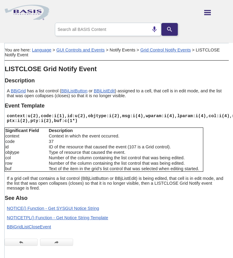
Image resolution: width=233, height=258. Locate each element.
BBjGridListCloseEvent (29, 226)
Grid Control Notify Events (165, 50)
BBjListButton (74, 90)
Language (41, 50)
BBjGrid (18, 90)
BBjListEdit (104, 90)
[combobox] (108, 29)
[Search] (169, 29)
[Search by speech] (154, 29)
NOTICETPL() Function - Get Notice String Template (57, 217)
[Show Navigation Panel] (216, 12)
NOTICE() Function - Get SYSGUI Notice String (53, 208)
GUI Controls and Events (80, 50)
